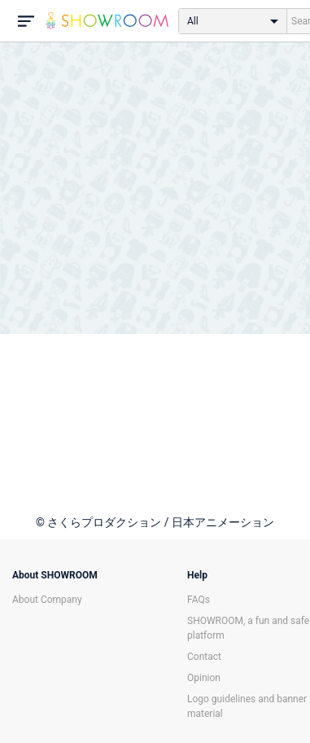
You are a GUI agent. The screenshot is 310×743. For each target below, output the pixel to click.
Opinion (203, 678)
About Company (47, 599)
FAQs (198, 599)
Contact (204, 656)
